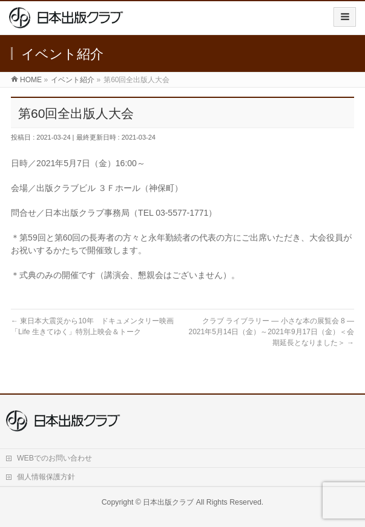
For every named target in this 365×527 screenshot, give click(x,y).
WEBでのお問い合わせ (54, 458)
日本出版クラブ (168, 502)
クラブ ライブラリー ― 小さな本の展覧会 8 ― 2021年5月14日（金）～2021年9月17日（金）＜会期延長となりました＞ (274, 332)
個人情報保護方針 (46, 477)
